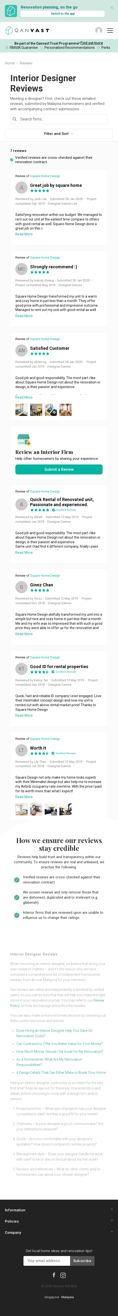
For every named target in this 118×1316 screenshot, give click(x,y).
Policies (12, 1221)
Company (13, 1232)
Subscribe (82, 1261)
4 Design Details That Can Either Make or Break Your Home (61, 1073)
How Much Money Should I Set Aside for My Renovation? (59, 1052)
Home (9, 63)
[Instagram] (63, 1275)
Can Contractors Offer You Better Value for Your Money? (59, 1044)
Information (15, 1210)
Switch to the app (63, 13)
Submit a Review (59, 469)
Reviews (26, 63)
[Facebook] (54, 1274)
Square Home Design (45, 176)
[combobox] (59, 119)
